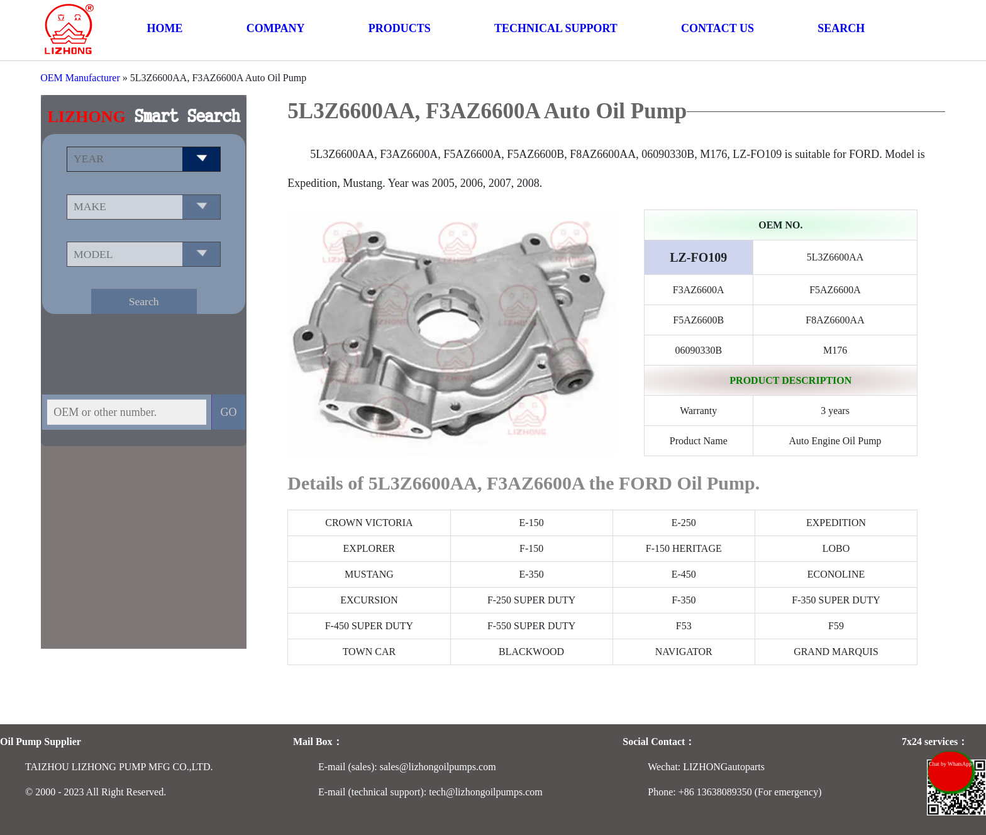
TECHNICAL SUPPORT (556, 28)
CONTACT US (717, 28)
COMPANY (275, 28)
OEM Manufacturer (80, 77)
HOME (165, 28)
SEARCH (841, 28)
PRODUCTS (399, 28)
